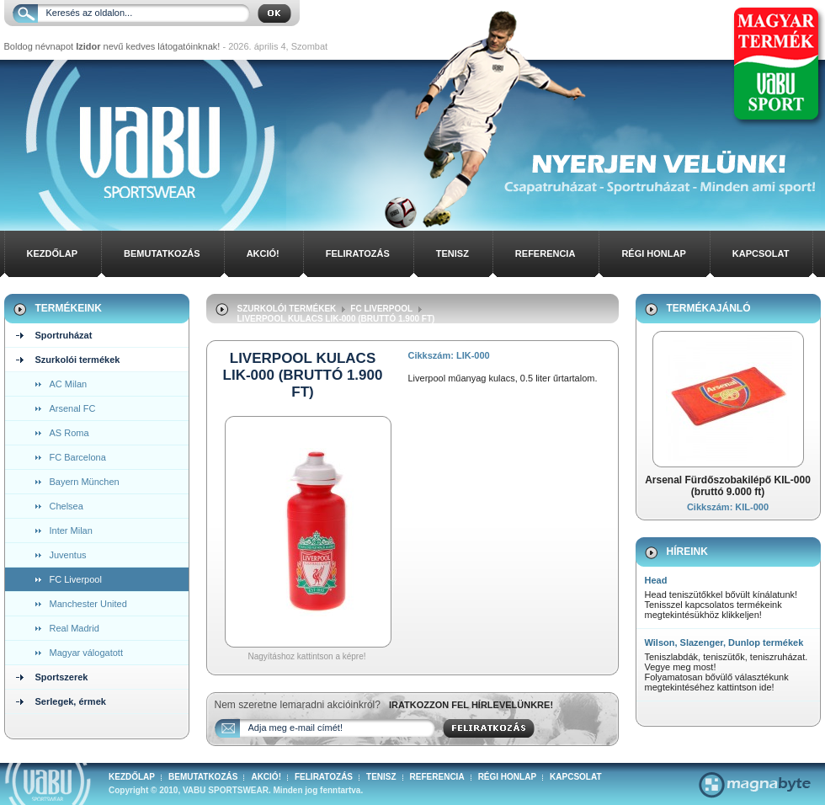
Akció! (263, 253)
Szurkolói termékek (77, 360)
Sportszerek (61, 677)
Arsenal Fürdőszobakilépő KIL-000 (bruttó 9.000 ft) (728, 486)
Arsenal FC (73, 408)
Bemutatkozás (162, 253)
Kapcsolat (761, 253)
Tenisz (452, 253)
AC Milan (69, 384)
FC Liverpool (76, 579)
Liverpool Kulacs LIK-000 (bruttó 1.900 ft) (336, 318)
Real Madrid (74, 628)
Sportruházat (64, 335)
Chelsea (66, 506)
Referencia (545, 253)
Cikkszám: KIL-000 (728, 507)
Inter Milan (71, 530)
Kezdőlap (52, 253)
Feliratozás (358, 253)
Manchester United (88, 604)
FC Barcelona (78, 457)
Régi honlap (653, 253)
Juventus (68, 555)
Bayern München (85, 482)
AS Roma (69, 433)
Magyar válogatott (86, 653)
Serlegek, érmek (70, 701)
